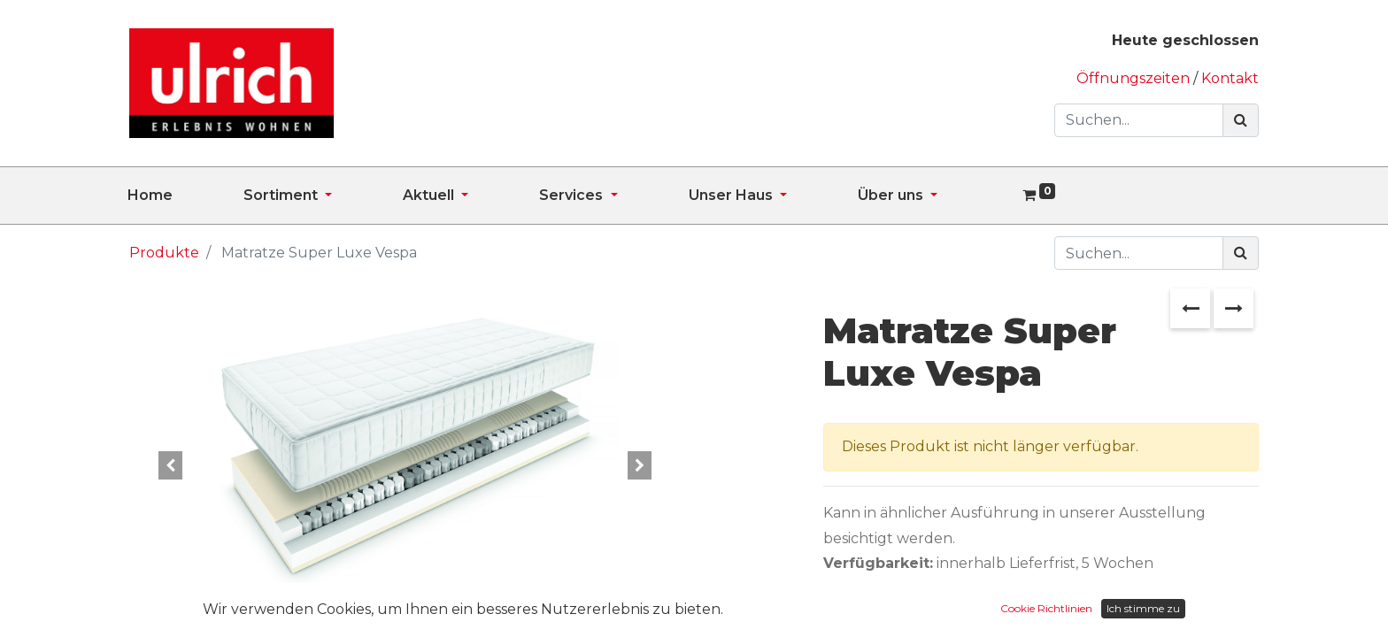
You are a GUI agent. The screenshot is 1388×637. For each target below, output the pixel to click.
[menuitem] (185, 195)
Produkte (164, 252)
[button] (170, 465)
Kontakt (1230, 78)
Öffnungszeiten (1134, 78)
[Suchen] (1240, 120)
